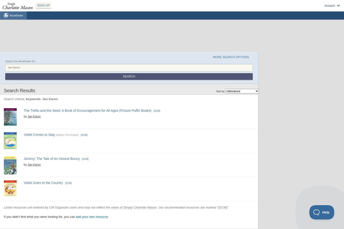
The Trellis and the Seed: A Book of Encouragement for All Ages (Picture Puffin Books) (87, 110)
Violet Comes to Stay (39, 135)
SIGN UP (43, 5)
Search (129, 76)
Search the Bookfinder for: (20, 61)
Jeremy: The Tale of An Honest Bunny (52, 159)
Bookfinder (16, 15)
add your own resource (92, 217)
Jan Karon (34, 116)
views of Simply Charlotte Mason (134, 207)
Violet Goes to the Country (43, 183)
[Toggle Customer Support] (321, 212)
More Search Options (231, 57)
